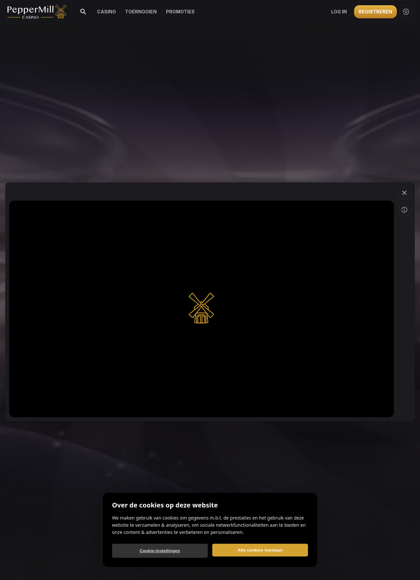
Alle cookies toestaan (260, 550)
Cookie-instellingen (160, 550)
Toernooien (141, 11)
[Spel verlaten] (404, 192)
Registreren (375, 11)
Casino (106, 11)
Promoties (180, 11)
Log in (339, 11)
